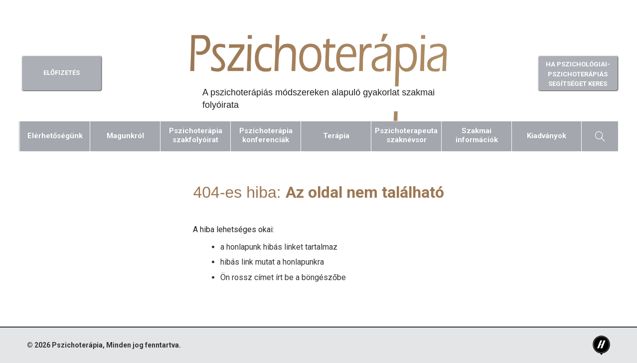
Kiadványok (546, 135)
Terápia (336, 135)
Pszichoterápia (77, 345)
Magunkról (125, 135)
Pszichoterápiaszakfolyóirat (195, 135)
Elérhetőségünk (55, 135)
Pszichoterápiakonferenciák (266, 135)
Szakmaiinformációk (477, 135)
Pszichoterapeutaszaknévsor (406, 135)
